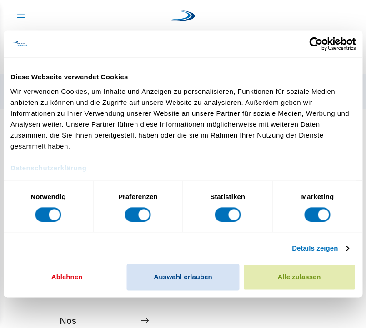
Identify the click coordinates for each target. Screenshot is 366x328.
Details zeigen (315, 248)
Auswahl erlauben (183, 277)
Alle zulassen (299, 277)
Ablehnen (66, 277)
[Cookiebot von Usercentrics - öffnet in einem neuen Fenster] (316, 44)
